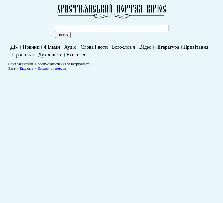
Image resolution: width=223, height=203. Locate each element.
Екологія (76, 55)
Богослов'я (123, 47)
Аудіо (70, 47)
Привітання (196, 47)
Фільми (52, 47)
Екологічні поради (52, 68)
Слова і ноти (94, 47)
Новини (31, 47)
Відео (145, 47)
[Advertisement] (113, 85)
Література (167, 47)
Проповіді (23, 55)
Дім (14, 47)
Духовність (50, 55)
